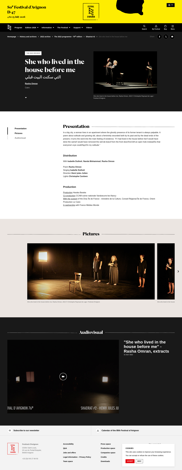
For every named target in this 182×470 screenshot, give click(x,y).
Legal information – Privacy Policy (77, 457)
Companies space (108, 453)
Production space (108, 448)
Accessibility (68, 444)
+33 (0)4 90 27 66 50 (30, 459)
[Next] (178, 271)
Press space (106, 444)
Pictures (18, 133)
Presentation (21, 129)
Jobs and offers (69, 453)
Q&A (65, 448)
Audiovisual (20, 138)
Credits (104, 457)
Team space (68, 461)
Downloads (105, 461)
